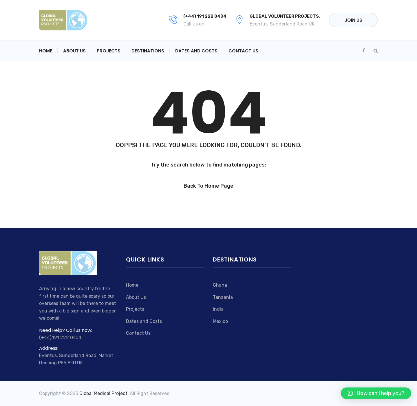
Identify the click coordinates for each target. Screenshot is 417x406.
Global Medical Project (103, 393)
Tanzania (223, 297)
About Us (74, 51)
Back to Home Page (208, 186)
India (218, 309)
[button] (376, 393)
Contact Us (243, 51)
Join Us (353, 20)
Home (45, 51)
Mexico (220, 321)
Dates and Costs (196, 51)
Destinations (147, 51)
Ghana (220, 285)
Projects (108, 51)
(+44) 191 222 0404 (204, 16)
